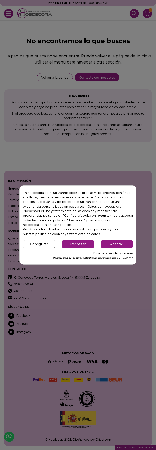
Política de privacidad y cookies (111, 253)
